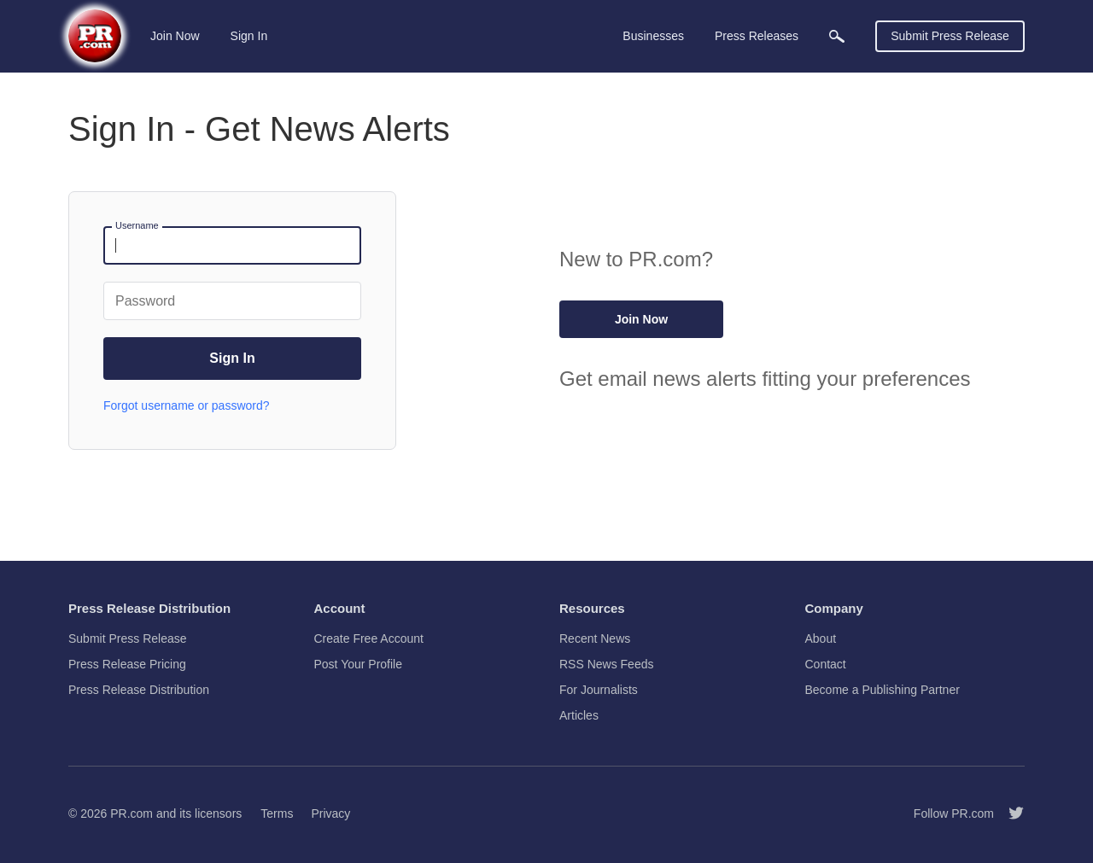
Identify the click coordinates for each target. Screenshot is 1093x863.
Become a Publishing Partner (882, 690)
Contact (825, 664)
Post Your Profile (358, 664)
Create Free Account (369, 638)
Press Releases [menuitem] (756, 36)
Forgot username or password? (186, 405)
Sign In (249, 36)
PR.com (131, 813)
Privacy (330, 813)
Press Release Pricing (127, 664)
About (821, 638)
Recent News (594, 638)
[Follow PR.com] (1009, 813)
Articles (579, 715)
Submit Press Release (950, 36)
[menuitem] (837, 36)
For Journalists (598, 690)
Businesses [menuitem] (653, 36)
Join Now (175, 36)
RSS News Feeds (606, 664)
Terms (276, 813)
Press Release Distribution (138, 690)
